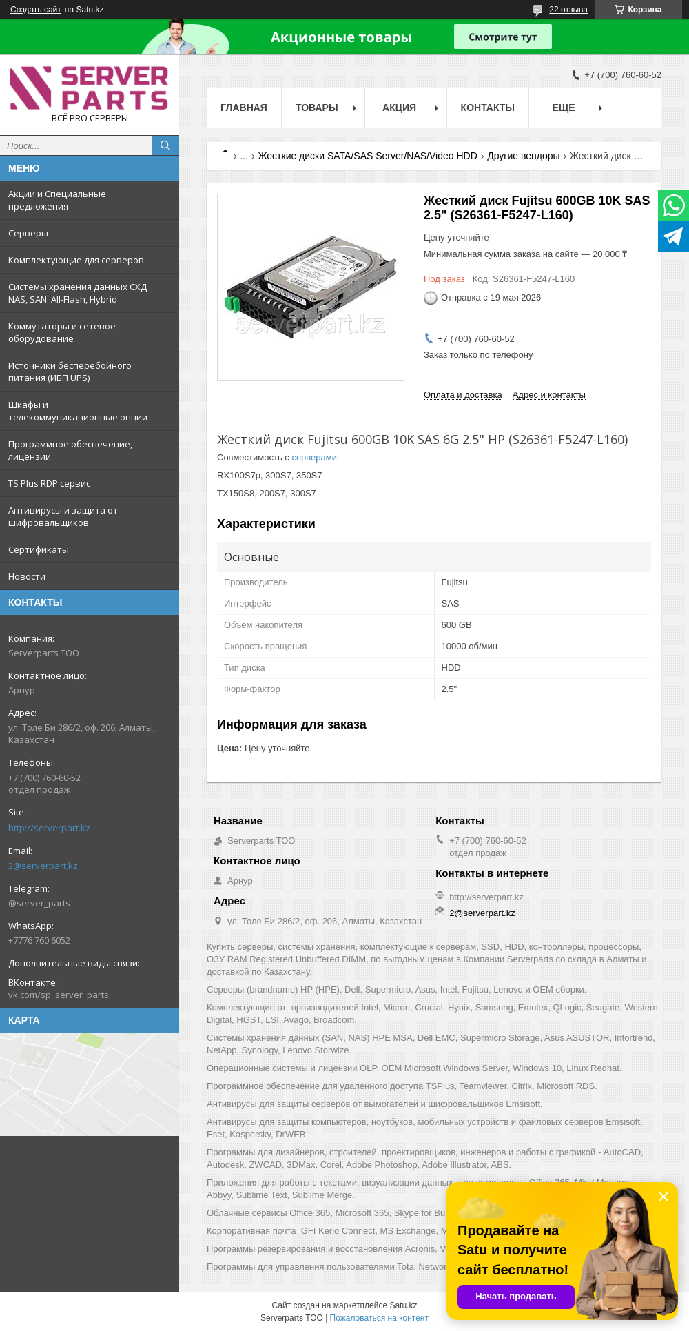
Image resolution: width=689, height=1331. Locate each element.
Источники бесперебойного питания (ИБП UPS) (70, 371)
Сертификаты (38, 549)
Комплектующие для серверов (76, 260)
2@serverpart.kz (43, 866)
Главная (243, 107)
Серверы (28, 233)
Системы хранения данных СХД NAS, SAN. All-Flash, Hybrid (77, 293)
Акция (399, 107)
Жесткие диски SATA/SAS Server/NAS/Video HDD (367, 155)
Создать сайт (35, 9)
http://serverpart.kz (49, 828)
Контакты (488, 107)
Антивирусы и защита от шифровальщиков (63, 516)
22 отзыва (568, 9)
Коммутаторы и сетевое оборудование (62, 332)
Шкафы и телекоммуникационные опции (77, 410)
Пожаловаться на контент (379, 1318)
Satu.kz (403, 1305)
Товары (317, 107)
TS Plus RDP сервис (49, 483)
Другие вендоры (523, 155)
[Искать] (165, 145)
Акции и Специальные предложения (57, 199)
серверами (314, 457)
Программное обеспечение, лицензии (70, 450)
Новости (26, 576)
